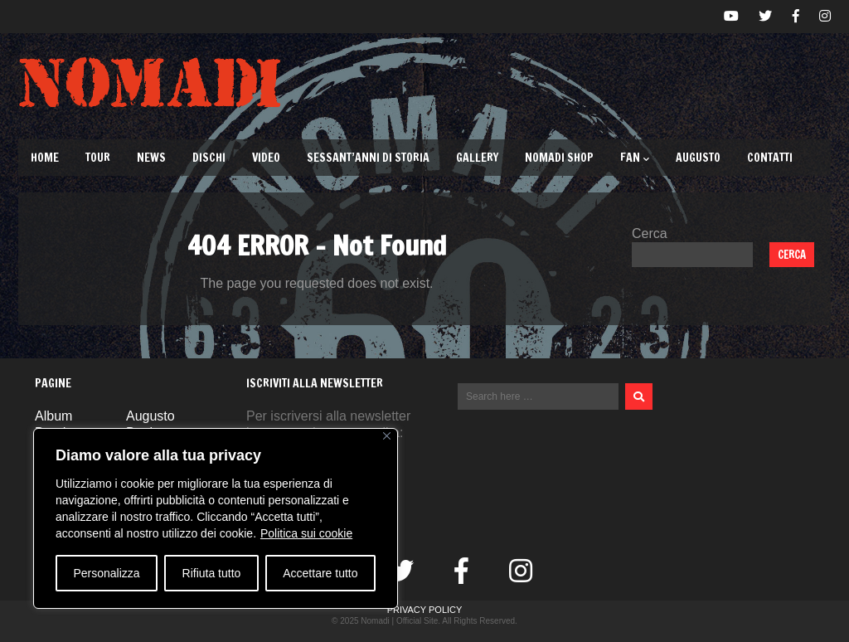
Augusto (698, 157)
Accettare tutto (320, 573)
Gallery (477, 157)
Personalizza (106, 573)
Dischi (209, 157)
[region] (215, 518)
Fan (634, 157)
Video (266, 157)
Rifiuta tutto (211, 573)
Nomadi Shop (559, 157)
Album (53, 416)
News (151, 157)
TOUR (97, 157)
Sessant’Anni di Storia (368, 157)
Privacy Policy (425, 610)
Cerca (649, 233)
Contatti (770, 157)
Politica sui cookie (306, 533)
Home (45, 157)
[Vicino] (387, 436)
